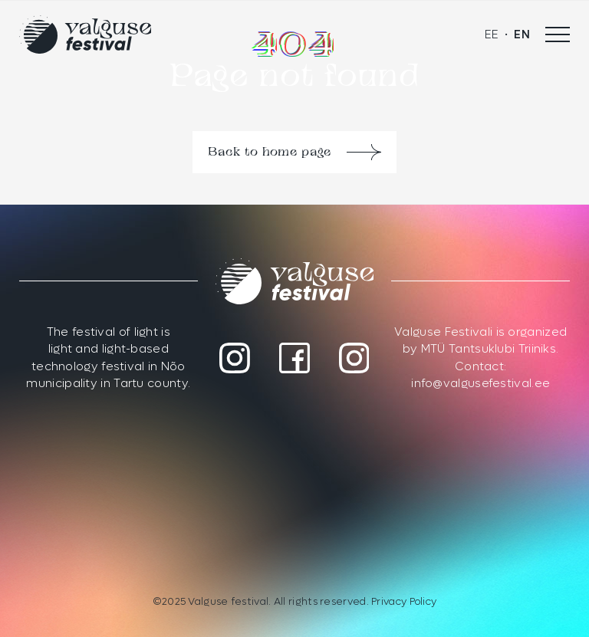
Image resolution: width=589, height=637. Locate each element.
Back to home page (269, 152)
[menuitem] (492, 35)
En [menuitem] (522, 35)
